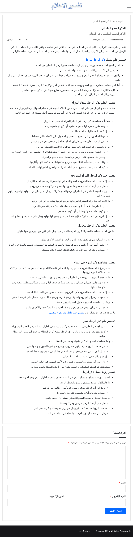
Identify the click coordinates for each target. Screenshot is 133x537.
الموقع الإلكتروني (56, 496)
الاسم (122, 483)
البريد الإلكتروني (118, 496)
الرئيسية (121, 21)
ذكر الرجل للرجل (95, 59)
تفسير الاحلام (84, 531)
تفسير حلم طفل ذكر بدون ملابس (67, 312)
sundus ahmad (117, 40)
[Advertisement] (61, 258)
